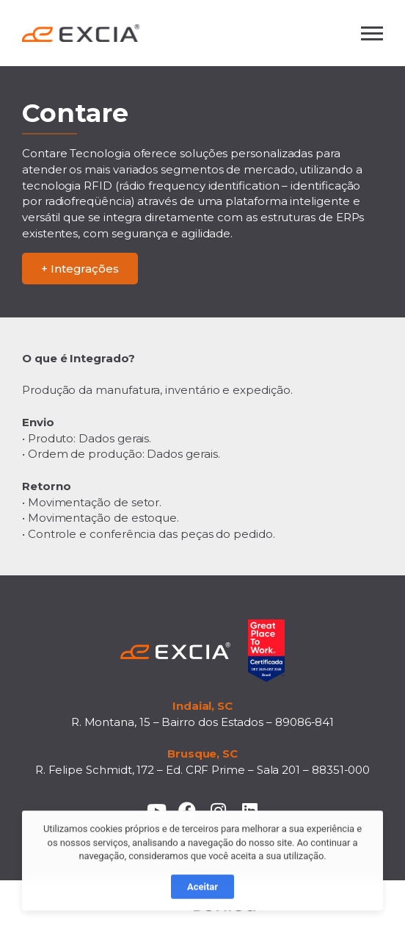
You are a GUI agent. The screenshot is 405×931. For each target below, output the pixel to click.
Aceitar (202, 894)
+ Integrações (80, 269)
